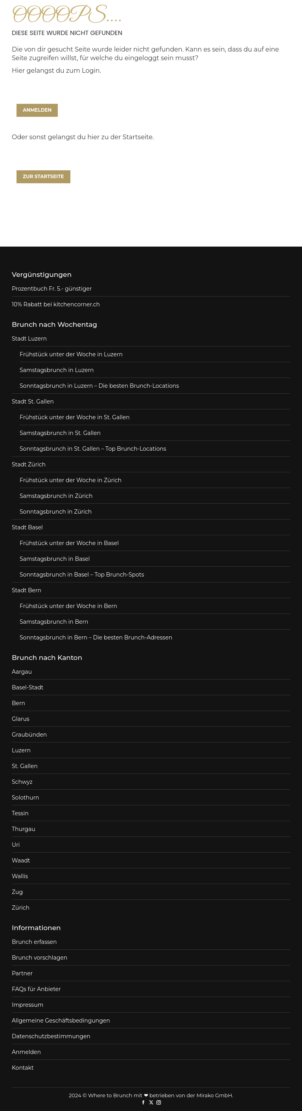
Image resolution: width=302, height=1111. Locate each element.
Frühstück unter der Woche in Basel (69, 543)
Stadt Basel (27, 527)
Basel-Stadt (27, 687)
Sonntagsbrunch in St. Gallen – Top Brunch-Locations (93, 448)
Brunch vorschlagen (39, 957)
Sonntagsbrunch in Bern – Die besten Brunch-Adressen (96, 637)
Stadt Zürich (29, 464)
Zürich (20, 907)
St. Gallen (25, 766)
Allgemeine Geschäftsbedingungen (61, 1020)
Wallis (20, 876)
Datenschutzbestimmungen (51, 1036)
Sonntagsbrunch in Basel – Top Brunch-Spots (82, 574)
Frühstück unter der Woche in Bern (68, 606)
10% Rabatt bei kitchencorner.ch (56, 304)
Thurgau (23, 829)
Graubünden (29, 734)
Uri (16, 844)
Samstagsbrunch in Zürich (56, 495)
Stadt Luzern (29, 338)
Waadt (21, 860)
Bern (18, 703)
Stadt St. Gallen (33, 401)
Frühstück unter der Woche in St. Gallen (75, 417)
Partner (22, 973)
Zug (17, 891)
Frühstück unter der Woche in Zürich (71, 480)
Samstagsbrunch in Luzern (57, 370)
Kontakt (23, 1067)
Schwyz (22, 781)
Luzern (21, 750)
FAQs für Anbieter (36, 989)
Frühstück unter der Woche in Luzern (71, 354)
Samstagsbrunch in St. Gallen (60, 433)
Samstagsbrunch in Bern (54, 621)
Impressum (27, 1004)
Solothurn (25, 797)
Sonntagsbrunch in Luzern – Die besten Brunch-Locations (99, 385)
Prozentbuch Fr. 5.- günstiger (52, 288)
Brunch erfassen (34, 941)
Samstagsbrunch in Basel (55, 558)
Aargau (22, 671)
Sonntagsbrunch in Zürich (56, 511)
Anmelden (26, 1052)
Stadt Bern (26, 590)
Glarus (20, 718)
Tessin (20, 813)
